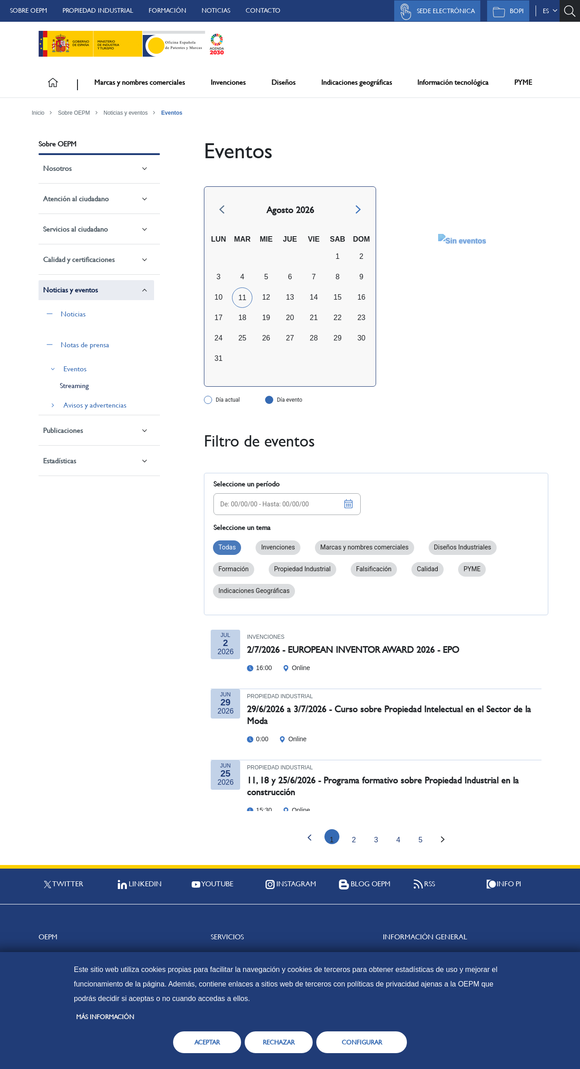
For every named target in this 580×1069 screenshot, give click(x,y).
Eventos (172, 113)
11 (242, 297)
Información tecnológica (452, 82)
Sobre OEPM (28, 10)
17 (218, 317)
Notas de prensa (85, 344)
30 (362, 338)
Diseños (283, 82)
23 (362, 317)
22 (338, 317)
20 (290, 317)
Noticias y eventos (126, 113)
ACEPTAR (207, 1042)
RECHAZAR (279, 1042)
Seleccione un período (246, 484)
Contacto (263, 10)
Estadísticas (59, 461)
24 (218, 338)
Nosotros (57, 168)
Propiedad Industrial (98, 10)
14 (314, 297)
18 (242, 317)
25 (242, 338)
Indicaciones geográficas (356, 82)
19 (266, 317)
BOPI (506, 12)
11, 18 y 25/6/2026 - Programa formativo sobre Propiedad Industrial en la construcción (383, 786)
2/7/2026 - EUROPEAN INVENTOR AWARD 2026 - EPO (353, 650)
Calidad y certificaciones (79, 259)
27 (290, 338)
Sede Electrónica (435, 12)
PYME (523, 82)
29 (338, 338)
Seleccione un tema (242, 527)
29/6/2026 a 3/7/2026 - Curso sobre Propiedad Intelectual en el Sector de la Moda (389, 715)
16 (362, 297)
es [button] (550, 11)
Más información (105, 1016)
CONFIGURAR (362, 1042)
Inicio (38, 113)
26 (266, 338)
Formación (167, 10)
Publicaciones (63, 430)
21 (314, 317)
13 (290, 297)
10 (218, 297)
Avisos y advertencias (94, 405)
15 (338, 297)
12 (266, 297)
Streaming (74, 385)
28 (314, 338)
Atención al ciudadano (76, 198)
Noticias (216, 10)
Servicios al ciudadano (75, 229)
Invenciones (228, 82)
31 (218, 358)
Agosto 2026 (290, 210)
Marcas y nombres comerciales (139, 82)
